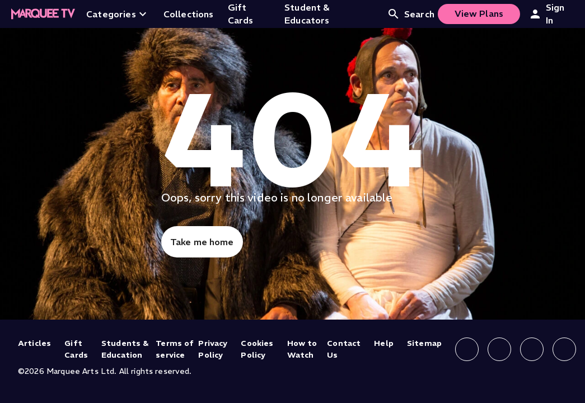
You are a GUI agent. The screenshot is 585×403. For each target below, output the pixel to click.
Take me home (202, 241)
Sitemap (424, 343)
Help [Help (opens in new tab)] (384, 343)
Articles (34, 343)
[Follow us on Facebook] (467, 349)
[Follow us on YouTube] (564, 349)
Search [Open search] (410, 14)
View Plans (479, 13)
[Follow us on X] (532, 349)
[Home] (43, 14)
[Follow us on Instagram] (499, 349)
